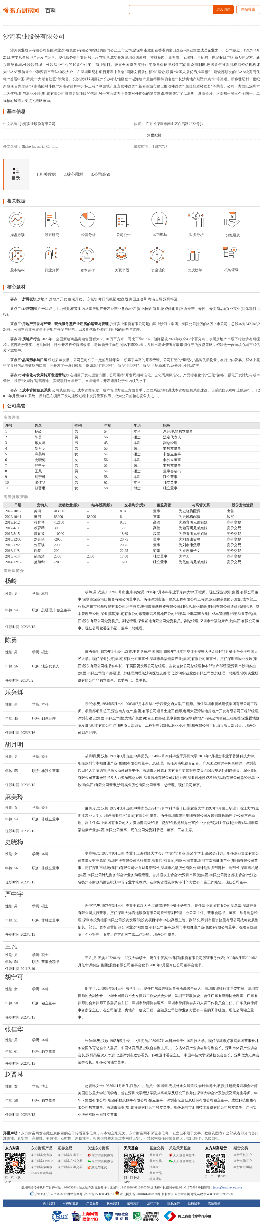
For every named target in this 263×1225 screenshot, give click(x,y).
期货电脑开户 (242, 1161)
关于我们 (49, 1203)
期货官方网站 (242, 1167)
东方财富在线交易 (70, 1161)
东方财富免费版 (41, 1155)
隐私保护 (173, 1203)
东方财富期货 (216, 1148)
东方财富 (12, 1148)
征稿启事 (194, 1203)
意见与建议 (97, 1167)
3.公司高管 (100, 174)
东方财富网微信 (100, 1161)
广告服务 (92, 1203)
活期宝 (154, 1167)
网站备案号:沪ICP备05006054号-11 (91, 1194)
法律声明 (153, 1203)
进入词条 (223, 9)
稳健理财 (155, 1179)
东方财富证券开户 (70, 1155)
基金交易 (155, 1161)
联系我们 (113, 1203)
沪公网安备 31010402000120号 (138, 1194)
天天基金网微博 (182, 1155)
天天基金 (131, 1148)
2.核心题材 (73, 174)
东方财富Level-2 (42, 1161)
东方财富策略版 (41, 1167)
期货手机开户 (242, 1155)
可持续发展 (70, 1203)
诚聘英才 (133, 1203)
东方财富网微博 (100, 1155)
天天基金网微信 (182, 1161)
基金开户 (155, 1155)
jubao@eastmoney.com (227, 1187)
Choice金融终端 (41, 1173)
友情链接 (214, 1203)
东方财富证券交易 (70, 1167)
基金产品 (155, 1173)
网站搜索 (248, 9)
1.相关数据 (46, 174)
